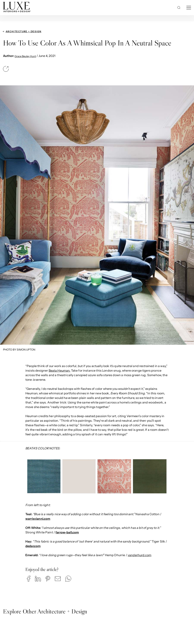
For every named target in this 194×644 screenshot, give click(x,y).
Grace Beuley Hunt (25, 56)
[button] (28, 578)
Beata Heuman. (59, 370)
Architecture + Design (23, 31)
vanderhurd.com (139, 555)
